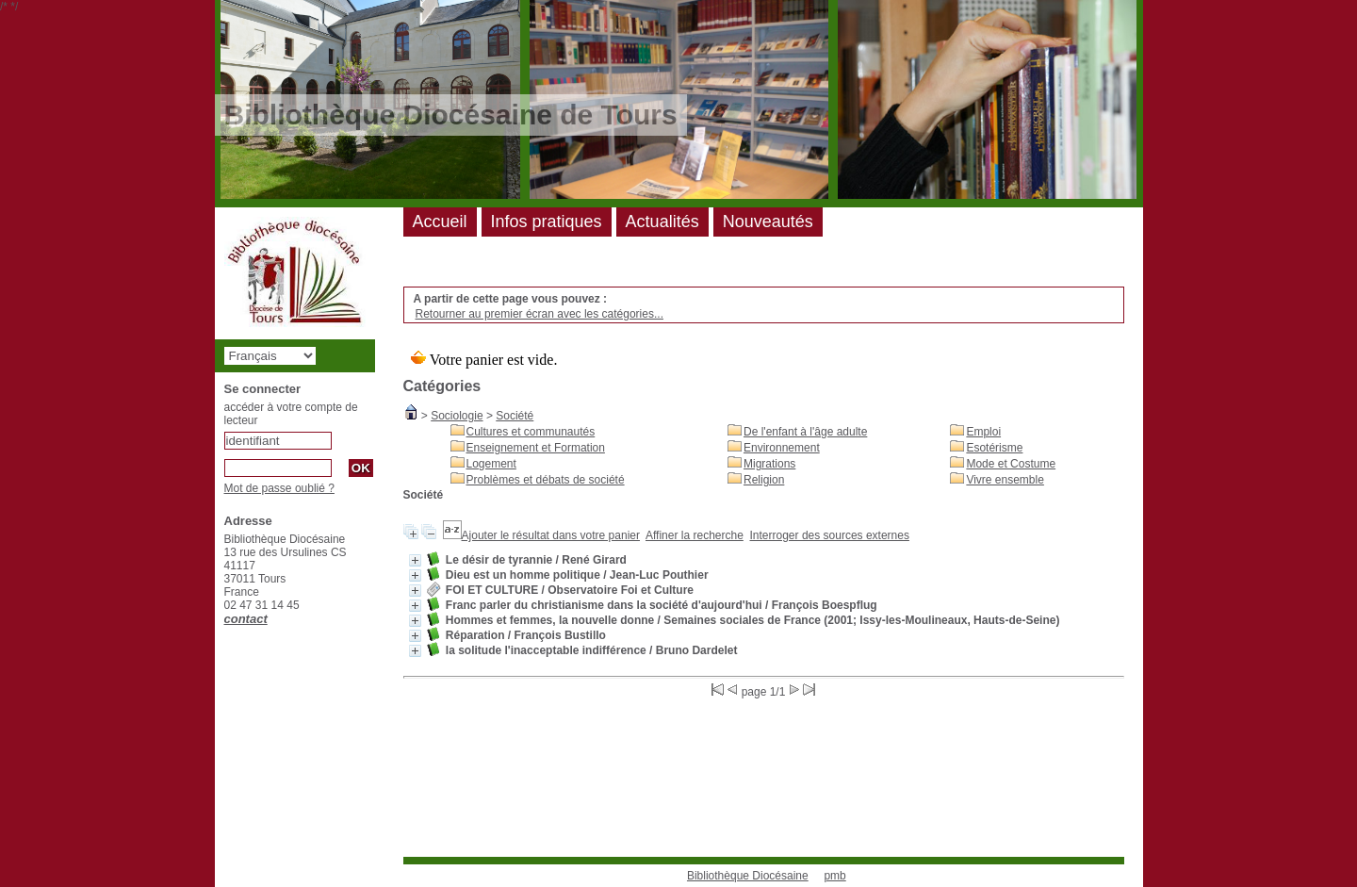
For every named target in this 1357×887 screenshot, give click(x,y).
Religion (764, 479)
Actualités (662, 221)
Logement (491, 463)
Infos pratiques (546, 221)
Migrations (769, 463)
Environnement (782, 447)
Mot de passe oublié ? (279, 488)
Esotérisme (994, 447)
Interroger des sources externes (829, 535)
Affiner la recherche (695, 535)
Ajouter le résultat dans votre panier (551, 535)
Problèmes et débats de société (545, 479)
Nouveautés (768, 221)
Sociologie (456, 415)
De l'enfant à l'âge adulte (805, 431)
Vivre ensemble (1005, 479)
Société (514, 415)
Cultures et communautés (531, 431)
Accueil (440, 221)
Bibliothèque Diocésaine (748, 875)
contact (246, 619)
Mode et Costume (1010, 463)
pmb (834, 875)
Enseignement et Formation (535, 447)
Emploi (983, 431)
